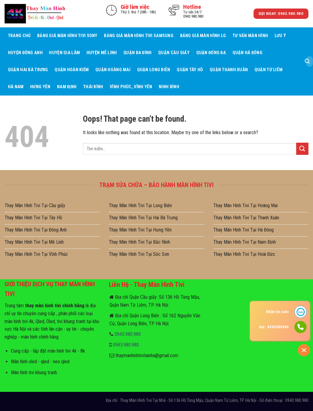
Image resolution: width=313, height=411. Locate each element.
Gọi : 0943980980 (274, 327)
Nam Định (66, 86)
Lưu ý (280, 35)
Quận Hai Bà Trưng (28, 69)
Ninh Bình (169, 86)
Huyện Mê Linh (102, 52)
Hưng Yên (40, 86)
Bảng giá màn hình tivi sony (67, 35)
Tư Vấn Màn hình (250, 35)
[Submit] (307, 61)
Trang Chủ (19, 35)
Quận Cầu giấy (174, 52)
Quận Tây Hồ (190, 69)
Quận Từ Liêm (268, 69)
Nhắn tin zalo (277, 311)
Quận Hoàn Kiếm (72, 69)
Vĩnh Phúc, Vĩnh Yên (131, 86)
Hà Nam (16, 86)
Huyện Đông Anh (25, 52)
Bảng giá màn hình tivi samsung (138, 35)
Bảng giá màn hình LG (203, 35)
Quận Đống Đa (211, 52)
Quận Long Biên (153, 69)
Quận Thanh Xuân (229, 69)
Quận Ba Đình (137, 52)
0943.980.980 (128, 334)
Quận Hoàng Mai (112, 69)
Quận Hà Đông (247, 52)
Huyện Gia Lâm (64, 52)
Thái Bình (93, 86)
